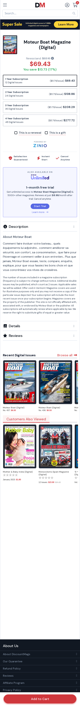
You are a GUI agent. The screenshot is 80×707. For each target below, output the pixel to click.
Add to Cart (40, 699)
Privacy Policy (12, 690)
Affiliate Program (13, 683)
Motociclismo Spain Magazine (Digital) (54, 473)
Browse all (67, 355)
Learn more (40, 212)
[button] (40, 226)
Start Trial (40, 206)
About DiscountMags (16, 654)
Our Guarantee (12, 661)
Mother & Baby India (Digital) (18, 471)
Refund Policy (12, 668)
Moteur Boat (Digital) (13, 407)
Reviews (8, 676)
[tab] (40, 226)
